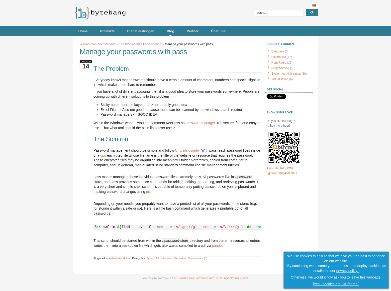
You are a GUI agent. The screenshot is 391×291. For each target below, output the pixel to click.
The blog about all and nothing (140, 44)
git (148, 192)
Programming (280, 68)
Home (83, 31)
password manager (200, 123)
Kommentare (195, 258)
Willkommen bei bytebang (97, 44)
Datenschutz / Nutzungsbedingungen (222, 278)
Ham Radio (278, 62)
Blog (170, 31)
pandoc (217, 246)
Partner (192, 31)
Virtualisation (279, 79)
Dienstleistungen (140, 31)
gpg (103, 155)
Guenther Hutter (120, 258)
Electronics (278, 57)
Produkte (107, 31)
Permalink (180, 258)
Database (277, 51)
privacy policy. (347, 271)
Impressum (186, 278)
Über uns (218, 31)
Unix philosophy (187, 150)
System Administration (159, 258)
